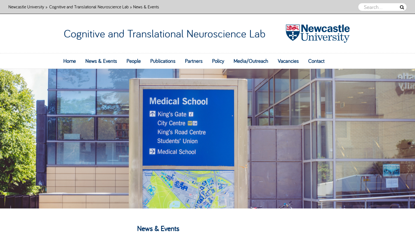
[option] (207, 138)
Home (69, 61)
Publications (162, 61)
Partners (193, 61)
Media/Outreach (251, 61)
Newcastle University (26, 7)
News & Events (101, 61)
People (133, 61)
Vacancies (288, 61)
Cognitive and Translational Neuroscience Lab (89, 7)
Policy (218, 61)
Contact (316, 61)
